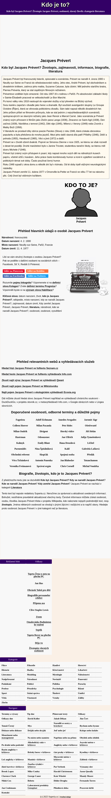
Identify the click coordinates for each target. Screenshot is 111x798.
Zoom (39, 617)
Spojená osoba (67, 454)
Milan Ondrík (20, 431)
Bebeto (31, 780)
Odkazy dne (7, 718)
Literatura (16, 487)
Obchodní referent (20, 454)
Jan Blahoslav (67, 460)
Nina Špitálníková (44, 449)
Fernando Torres (88, 780)
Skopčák (44, 454)
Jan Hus (39, 583)
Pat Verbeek (59, 766)
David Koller (34, 718)
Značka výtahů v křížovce (35, 765)
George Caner (34, 776)
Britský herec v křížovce (39, 752)
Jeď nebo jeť (60, 730)
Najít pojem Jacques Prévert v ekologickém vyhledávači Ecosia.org (39, 392)
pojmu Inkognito (22, 282)
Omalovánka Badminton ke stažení (39, 623)
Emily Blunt (44, 443)
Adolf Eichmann (44, 420)
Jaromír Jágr (90, 420)
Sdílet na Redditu (37, 271)
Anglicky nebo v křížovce (65, 745)
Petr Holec (67, 425)
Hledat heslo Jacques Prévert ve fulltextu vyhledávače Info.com (37, 374)
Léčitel (90, 443)
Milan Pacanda (43, 425)
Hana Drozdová (67, 443)
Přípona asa (39, 603)
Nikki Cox (6, 780)
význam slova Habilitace (39, 290)
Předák (90, 454)
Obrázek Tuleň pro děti (38, 590)
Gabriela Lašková (90, 449)
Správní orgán (44, 466)
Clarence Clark (9, 776)
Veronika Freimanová (20, 466)
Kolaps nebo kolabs (89, 730)
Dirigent (44, 431)
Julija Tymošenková (91, 437)
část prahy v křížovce (64, 752)
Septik (39, 630)
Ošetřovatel (90, 425)
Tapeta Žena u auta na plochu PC (39, 575)
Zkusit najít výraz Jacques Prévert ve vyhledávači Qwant (33, 380)
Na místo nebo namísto (38, 737)
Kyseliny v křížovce (89, 752)
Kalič (67, 449)
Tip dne (30, 714)
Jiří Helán (91, 431)
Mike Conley (34, 771)
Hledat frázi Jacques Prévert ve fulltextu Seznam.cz (30, 368)
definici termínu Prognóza (41, 286)
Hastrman (20, 437)
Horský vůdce (67, 431)
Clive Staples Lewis (38, 610)
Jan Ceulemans (9, 788)
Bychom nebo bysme (89, 726)
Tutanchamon (91, 460)
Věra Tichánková (20, 460)
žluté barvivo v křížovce (13, 766)
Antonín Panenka (44, 460)
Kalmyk (20, 443)
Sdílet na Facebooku (13, 276)
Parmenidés (20, 449)
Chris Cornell (67, 466)
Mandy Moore (86, 776)
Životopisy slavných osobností (39, 649)
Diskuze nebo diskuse (12, 730)
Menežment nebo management (10, 736)
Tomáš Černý (8, 726)
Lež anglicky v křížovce (13, 759)
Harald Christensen (63, 771)
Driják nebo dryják (37, 730)
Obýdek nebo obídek (89, 737)
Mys (30, 726)
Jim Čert (84, 718)
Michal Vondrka (91, 466)
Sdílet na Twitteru (37, 276)
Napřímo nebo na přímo (65, 737)
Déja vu (39, 643)
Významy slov (86, 766)
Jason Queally (86, 771)
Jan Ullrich (67, 437)
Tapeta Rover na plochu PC (39, 636)
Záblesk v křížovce (88, 759)
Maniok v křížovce (36, 759)
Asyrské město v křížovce (87, 743)
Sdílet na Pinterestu (13, 271)
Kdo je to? (55, 4)
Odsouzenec (44, 437)
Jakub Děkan (60, 718)
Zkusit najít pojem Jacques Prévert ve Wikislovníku (30, 386)
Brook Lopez (8, 771)
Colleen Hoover (20, 425)
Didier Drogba (60, 780)
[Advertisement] (55, 35)
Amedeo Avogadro (67, 420)
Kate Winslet (60, 776)
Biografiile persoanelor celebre (38, 596)
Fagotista (20, 420)
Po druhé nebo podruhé (13, 745)
